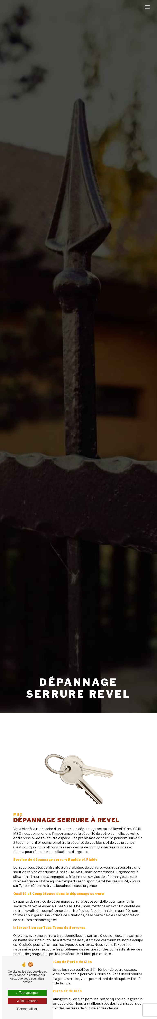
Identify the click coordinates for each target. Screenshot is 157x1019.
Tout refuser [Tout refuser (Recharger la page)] (27, 1001)
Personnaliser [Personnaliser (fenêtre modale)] (27, 1009)
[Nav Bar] (147, 7)
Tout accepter (27, 992)
